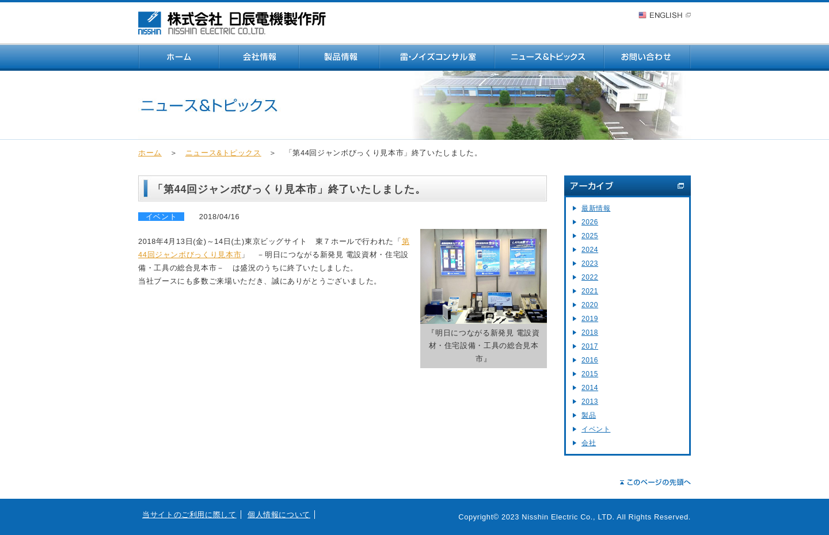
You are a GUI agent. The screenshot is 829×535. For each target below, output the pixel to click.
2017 (589, 346)
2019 (589, 319)
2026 (589, 222)
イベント (595, 429)
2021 (589, 291)
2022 (589, 277)
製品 (588, 415)
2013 (589, 402)
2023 (589, 263)
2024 (589, 250)
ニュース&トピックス (223, 152)
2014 (589, 388)
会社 (588, 443)
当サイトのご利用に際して (189, 514)
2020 (589, 305)
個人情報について (279, 514)
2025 (589, 236)
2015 (589, 374)
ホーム (150, 152)
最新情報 (595, 208)
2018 (589, 332)
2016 (589, 360)
